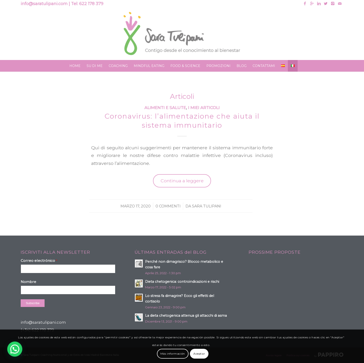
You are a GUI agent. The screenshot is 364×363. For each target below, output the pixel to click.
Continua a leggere (182, 180)
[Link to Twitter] (325, 3)
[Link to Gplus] (312, 3)
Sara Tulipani (206, 206)
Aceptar (199, 353)
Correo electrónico (39, 260)
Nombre (28, 282)
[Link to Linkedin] (318, 3)
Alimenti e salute (165, 107)
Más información (172, 353)
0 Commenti (168, 206)
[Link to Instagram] (332, 3)
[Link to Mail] (339, 3)
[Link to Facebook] (305, 3)
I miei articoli (204, 107)
